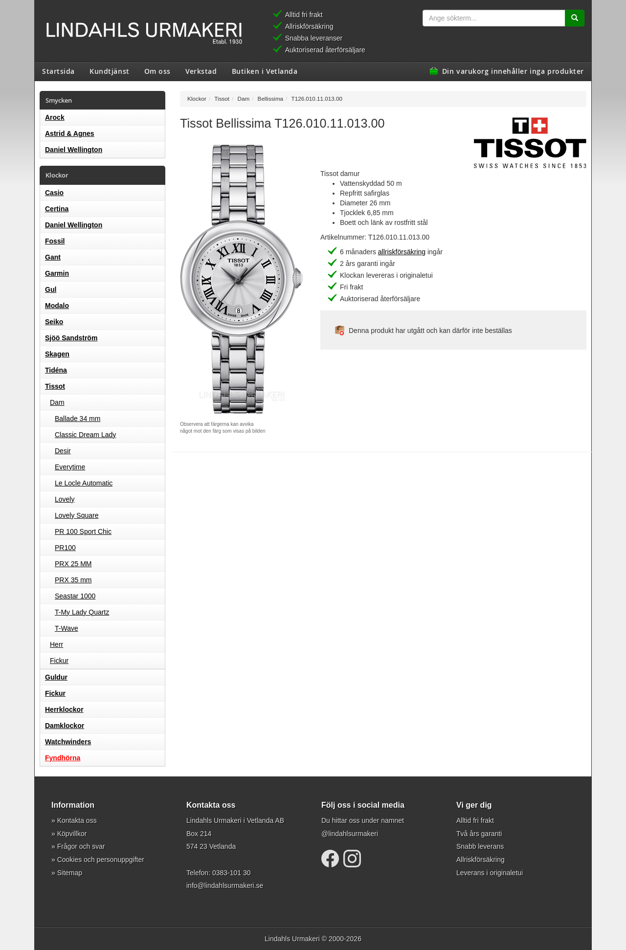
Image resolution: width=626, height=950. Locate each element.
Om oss (157, 71)
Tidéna (56, 370)
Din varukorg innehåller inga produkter (513, 71)
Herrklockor (64, 709)
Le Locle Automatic (83, 483)
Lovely (64, 499)
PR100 (65, 548)
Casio (54, 193)
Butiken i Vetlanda (265, 71)
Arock (55, 117)
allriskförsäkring (401, 252)
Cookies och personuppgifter (100, 859)
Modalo (57, 305)
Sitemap (69, 873)
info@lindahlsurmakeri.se (224, 885)
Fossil (55, 241)
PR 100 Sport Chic (83, 531)
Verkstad (201, 71)
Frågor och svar (81, 846)
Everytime (70, 467)
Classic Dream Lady (85, 435)
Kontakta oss (77, 820)
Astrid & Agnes (69, 133)
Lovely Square (77, 515)
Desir (63, 451)
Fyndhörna (62, 758)
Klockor (196, 98)
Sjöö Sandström (71, 338)
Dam (57, 402)
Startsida (58, 71)
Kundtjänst (109, 71)
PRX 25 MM (73, 564)
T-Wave (66, 628)
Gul (50, 289)
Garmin (57, 273)
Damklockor (64, 725)
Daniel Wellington (73, 150)
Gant (53, 257)
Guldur (56, 677)
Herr (56, 644)
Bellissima (270, 98)
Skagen (57, 354)
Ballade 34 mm (77, 418)
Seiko (54, 322)
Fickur (59, 660)
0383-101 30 (231, 873)
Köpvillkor (72, 834)
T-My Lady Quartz (82, 612)
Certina (56, 209)
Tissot (55, 386)
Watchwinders (68, 742)
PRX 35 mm (73, 580)
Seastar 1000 (75, 596)
